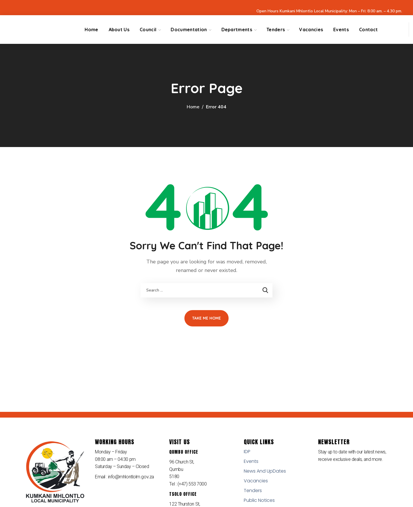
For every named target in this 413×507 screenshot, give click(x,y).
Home (193, 107)
